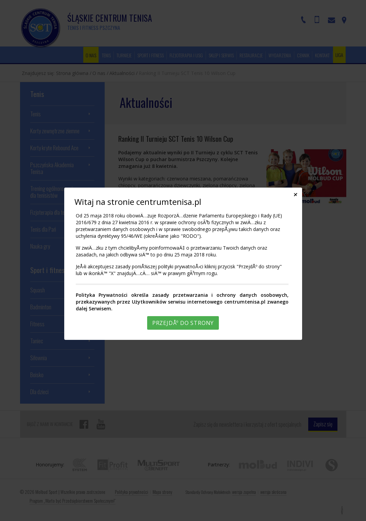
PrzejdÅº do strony (183, 323)
